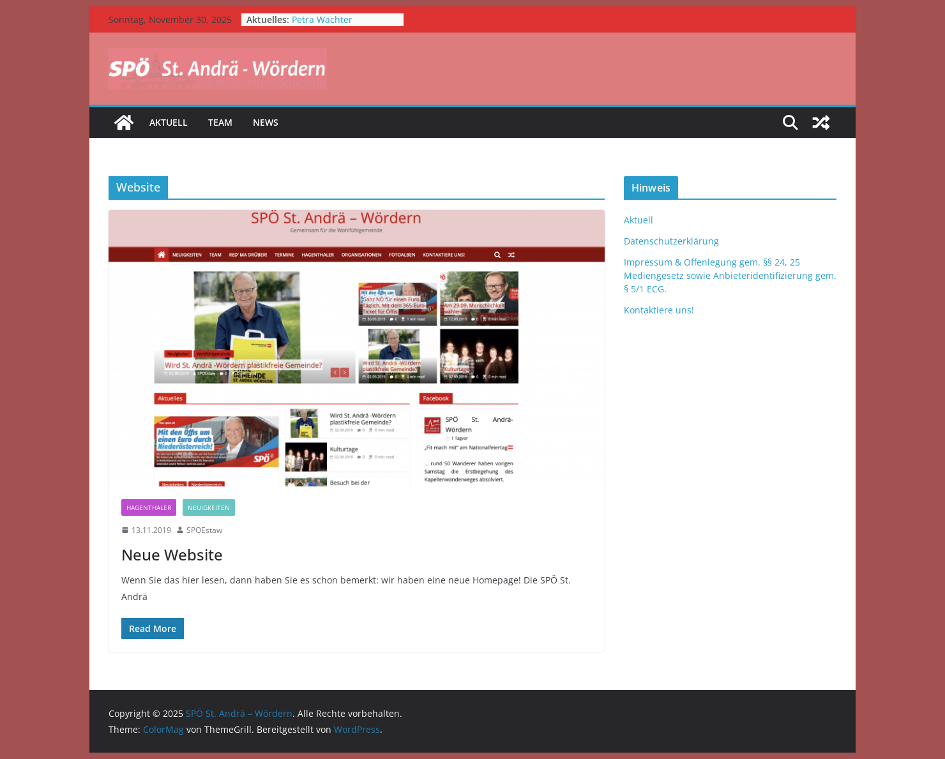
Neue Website (172, 554)
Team (220, 122)
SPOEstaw (204, 530)
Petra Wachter (322, 19)
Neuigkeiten (209, 507)
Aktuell (168, 122)
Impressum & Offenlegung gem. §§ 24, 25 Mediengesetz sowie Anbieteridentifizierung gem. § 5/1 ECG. (730, 275)
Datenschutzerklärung (671, 241)
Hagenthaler (148, 507)
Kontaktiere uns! (659, 310)
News (265, 122)
